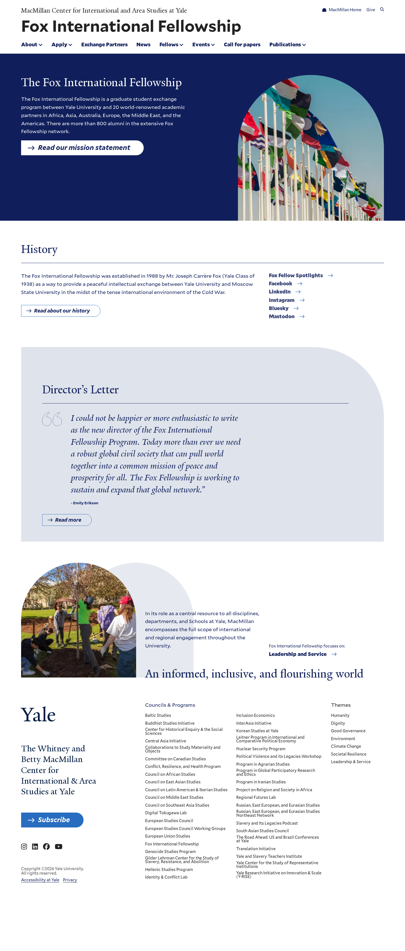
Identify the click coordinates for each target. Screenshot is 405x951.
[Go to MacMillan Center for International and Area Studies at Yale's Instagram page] (24, 846)
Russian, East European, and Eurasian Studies (278, 806)
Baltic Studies (158, 716)
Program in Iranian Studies (260, 782)
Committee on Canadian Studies (175, 759)
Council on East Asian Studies (173, 782)
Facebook (280, 288)
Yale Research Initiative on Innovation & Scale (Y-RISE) (278, 875)
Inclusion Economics (255, 716)
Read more (68, 525)
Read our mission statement (84, 147)
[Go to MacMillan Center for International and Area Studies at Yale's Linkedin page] (35, 846)
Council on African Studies (170, 775)
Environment (343, 739)
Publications (285, 44)
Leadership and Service (298, 654)
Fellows (168, 44)
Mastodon (281, 321)
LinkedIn (280, 296)
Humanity (340, 716)
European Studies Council (169, 821)
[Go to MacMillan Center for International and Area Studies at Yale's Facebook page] (46, 846)
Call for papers (242, 44)
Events (201, 44)
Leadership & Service (351, 762)
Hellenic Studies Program (169, 870)
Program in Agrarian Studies (262, 765)
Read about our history (62, 313)
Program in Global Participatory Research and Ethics (275, 772)
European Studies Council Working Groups (185, 829)
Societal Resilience (348, 754)
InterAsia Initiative (253, 723)
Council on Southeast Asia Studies (177, 806)
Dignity (338, 723)
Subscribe (54, 820)
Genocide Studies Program (170, 852)
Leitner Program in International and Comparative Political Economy (270, 739)
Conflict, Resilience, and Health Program (183, 767)
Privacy (70, 879)
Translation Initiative (255, 849)
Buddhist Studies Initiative (170, 723)
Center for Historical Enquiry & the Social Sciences (184, 731)
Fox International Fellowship (172, 844)
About (29, 44)
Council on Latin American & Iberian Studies (186, 790)
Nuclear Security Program (260, 749)
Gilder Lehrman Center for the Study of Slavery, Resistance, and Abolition (182, 860)
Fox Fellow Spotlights (296, 280)
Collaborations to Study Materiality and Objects (182, 749)
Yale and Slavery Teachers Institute (269, 857)
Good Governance (348, 731)
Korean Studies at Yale (257, 731)
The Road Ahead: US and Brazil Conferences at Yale (277, 839)
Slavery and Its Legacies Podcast (267, 823)
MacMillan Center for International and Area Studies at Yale (104, 11)
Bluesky (279, 313)
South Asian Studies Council (262, 831)
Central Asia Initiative (165, 741)
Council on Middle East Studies (174, 798)
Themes (341, 704)
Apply (59, 44)
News (143, 44)
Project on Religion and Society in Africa (274, 790)
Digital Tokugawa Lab (166, 813)
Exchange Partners (104, 44)
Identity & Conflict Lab (166, 877)
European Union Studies (167, 836)
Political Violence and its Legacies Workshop (278, 757)
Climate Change (346, 747)
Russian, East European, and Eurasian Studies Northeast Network (278, 813)
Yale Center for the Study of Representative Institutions (277, 865)
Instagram (281, 305)
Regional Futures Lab (256, 798)
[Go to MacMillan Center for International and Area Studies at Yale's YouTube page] (58, 846)
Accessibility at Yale (40, 879)
